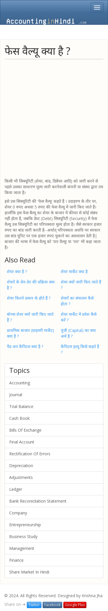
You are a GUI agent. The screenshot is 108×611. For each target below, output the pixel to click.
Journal (15, 394)
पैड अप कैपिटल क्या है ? (25, 346)
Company (18, 513)
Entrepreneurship (25, 524)
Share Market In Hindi (29, 572)
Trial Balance (21, 406)
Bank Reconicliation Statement (38, 501)
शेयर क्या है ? (17, 271)
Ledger (15, 489)
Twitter (34, 604)
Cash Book (19, 418)
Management (21, 548)
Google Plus (75, 604)
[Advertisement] (54, 118)
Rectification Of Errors (29, 453)
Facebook (52, 604)
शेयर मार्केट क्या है (74, 271)
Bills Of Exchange (25, 430)
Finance (16, 560)
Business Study (23, 536)
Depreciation (21, 465)
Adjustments (21, 477)
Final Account (21, 442)
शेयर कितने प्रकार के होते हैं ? (28, 298)
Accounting (19, 383)
